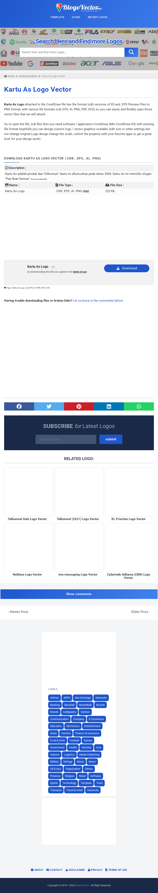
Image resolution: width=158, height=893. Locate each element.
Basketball (85, 704)
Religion (69, 776)
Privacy (95, 869)
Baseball (69, 704)
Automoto (101, 697)
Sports (54, 783)
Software (95, 776)
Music (92, 761)
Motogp (67, 761)
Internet (54, 754)
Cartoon (85, 711)
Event (53, 733)
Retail (82, 776)
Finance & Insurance (87, 733)
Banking (55, 704)
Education (56, 726)
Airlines (54, 697)
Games (88, 740)
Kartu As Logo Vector (37, 89)
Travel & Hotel (74, 790)
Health (73, 747)
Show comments (79, 594)
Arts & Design (83, 697)
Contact (54, 869)
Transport (56, 790)
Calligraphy (69, 711)
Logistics (69, 754)
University (93, 790)
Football (74, 740)
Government (57, 747)
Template (86, 783)
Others (89, 768)
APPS (67, 697)
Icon (98, 747)
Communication (59, 719)
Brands (54, 711)
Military (54, 761)
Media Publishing (89, 754)
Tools (99, 783)
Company (78, 719)
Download (126, 268)
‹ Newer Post (18, 612)
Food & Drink (57, 740)
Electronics (72, 726)
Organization (73, 768)
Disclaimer (75, 869)
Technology (69, 783)
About (37, 869)
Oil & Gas (55, 768)
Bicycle (100, 704)
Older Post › (140, 612)
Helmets (86, 747)
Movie (80, 761)
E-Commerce (96, 719)
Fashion (66, 733)
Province (55, 776)
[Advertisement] (79, 227)
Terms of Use (116, 869)
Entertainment (92, 726)
